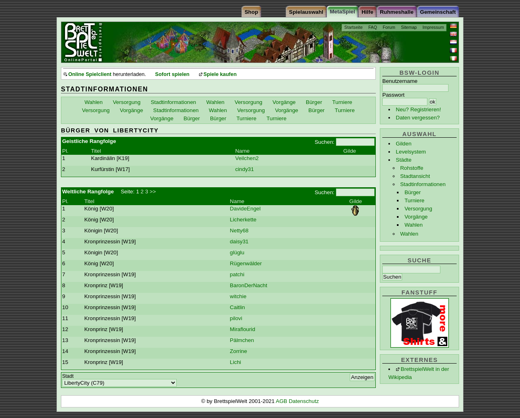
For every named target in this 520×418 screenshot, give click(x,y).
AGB (282, 401)
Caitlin (237, 307)
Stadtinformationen (423, 184)
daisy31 (239, 241)
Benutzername (400, 81)
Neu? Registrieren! (418, 109)
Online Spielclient (89, 74)
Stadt (68, 376)
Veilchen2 (247, 158)
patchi (237, 274)
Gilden (404, 144)
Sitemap (409, 27)
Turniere (415, 200)
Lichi (235, 362)
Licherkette (243, 220)
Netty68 (239, 230)
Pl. (65, 151)
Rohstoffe (411, 168)
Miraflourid (242, 329)
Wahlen (414, 225)
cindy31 (244, 169)
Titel (96, 151)
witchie (238, 296)
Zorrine (238, 351)
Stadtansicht (415, 176)
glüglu (237, 252)
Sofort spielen (172, 74)
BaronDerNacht (248, 285)
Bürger (413, 192)
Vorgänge (416, 217)
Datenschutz (304, 401)
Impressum (433, 27)
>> (153, 191)
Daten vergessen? (418, 118)
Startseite (353, 27)
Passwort (393, 95)
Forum (389, 27)
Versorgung (418, 209)
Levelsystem (411, 152)
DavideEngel (245, 209)
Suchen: (324, 142)
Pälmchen (242, 340)
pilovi (236, 318)
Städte (404, 160)
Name (242, 151)
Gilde (349, 151)
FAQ (372, 27)
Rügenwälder (246, 263)
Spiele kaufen (220, 74)
